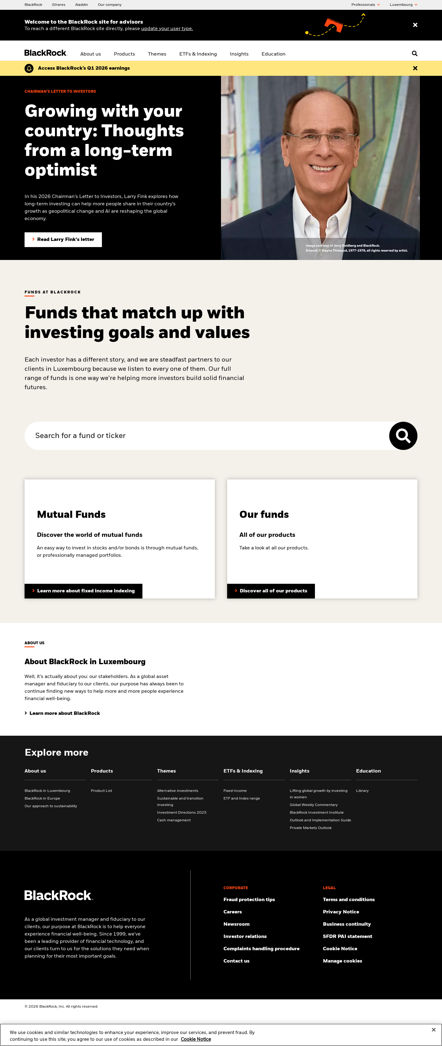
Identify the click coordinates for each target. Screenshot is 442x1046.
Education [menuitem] (273, 54)
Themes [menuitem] (157, 54)
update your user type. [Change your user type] (167, 28)
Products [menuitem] (124, 54)
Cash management (174, 820)
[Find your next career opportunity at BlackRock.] (270, 912)
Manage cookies (342, 961)
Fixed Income (235, 791)
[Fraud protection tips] (270, 900)
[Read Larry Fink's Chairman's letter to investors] (63, 239)
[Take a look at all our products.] (271, 591)
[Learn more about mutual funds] (83, 591)
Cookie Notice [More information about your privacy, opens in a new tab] (196, 1043)
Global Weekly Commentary (314, 805)
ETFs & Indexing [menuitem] (198, 54)
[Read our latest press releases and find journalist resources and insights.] (270, 924)
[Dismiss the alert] (415, 68)
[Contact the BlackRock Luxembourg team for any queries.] (270, 961)
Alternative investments (177, 791)
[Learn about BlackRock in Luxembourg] (62, 714)
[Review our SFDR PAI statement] (370, 936)
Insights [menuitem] (239, 54)
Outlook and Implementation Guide (320, 820)
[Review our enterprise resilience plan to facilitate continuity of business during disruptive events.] (370, 924)
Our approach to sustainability (51, 806)
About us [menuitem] (90, 54)
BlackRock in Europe (42, 798)
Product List (101, 791)
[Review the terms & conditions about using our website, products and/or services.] (370, 900)
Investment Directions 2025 (182, 813)
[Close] (433, 1033)
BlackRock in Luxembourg (47, 791)
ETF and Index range (241, 798)
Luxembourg (403, 5)
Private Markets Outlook (311, 828)
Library (362, 791)
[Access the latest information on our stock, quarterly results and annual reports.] (270, 936)
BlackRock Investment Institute (317, 813)
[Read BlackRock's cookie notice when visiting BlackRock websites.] (370, 949)
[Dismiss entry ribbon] (415, 25)
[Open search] (414, 53)
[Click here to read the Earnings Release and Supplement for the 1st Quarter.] (84, 68)
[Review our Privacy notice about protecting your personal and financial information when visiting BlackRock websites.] (370, 912)
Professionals (365, 5)
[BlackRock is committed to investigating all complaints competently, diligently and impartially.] (270, 949)
